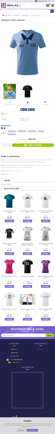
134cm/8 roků (32, 131)
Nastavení (21, 430)
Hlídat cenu (27, 103)
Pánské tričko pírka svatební (9, 211)
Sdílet (23, 109)
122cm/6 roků (22, 131)
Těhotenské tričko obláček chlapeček (27, 244)
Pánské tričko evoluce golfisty (9, 244)
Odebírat (50, 335)
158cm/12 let (11, 134)
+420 (16, 359)
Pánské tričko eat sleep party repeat (45, 211)
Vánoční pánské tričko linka (45, 309)
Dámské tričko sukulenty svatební (45, 277)
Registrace (51, 1)
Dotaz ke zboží (45, 103)
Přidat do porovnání (10, 103)
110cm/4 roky (12, 131)
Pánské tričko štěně (27, 276)
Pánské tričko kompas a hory (27, 211)
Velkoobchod (40, 349)
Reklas (27, 118)
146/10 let (41, 131)
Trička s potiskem (6, 184)
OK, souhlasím (32, 430)
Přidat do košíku (33, 145)
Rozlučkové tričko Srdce (9, 276)
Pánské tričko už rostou (9, 309)
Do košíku (9, 221)
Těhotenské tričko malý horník (45, 244)
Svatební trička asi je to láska (27, 309)
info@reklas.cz (16, 362)
